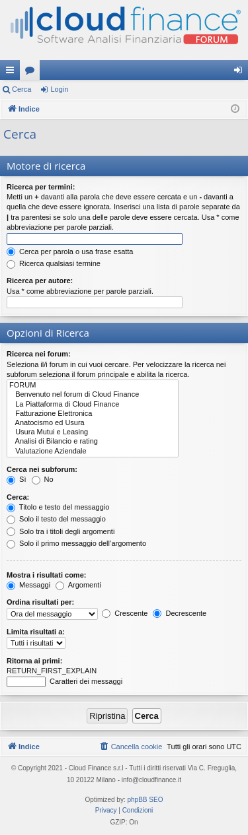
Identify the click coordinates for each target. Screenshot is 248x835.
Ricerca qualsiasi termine (54, 263)
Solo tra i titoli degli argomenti (60, 531)
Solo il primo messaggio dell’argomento (76, 543)
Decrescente (179, 613)
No (43, 479)
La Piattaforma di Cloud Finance (92, 404)
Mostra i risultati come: (46, 575)
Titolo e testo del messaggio (58, 507)
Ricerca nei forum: (39, 354)
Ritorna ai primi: (34, 661)
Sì (16, 479)
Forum (32, 72)
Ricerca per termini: (41, 187)
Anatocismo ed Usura (92, 423)
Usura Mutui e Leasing (92, 432)
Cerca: (18, 497)
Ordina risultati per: (40, 602)
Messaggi (28, 585)
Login (59, 89)
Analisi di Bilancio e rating (92, 441)
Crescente (124, 613)
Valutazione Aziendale (92, 451)
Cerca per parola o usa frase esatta (70, 251)
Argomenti (78, 585)
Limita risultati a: (36, 632)
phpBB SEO (145, 799)
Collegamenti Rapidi (12, 72)
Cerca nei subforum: (42, 469)
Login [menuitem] (241, 72)
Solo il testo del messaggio (56, 519)
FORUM (92, 385)
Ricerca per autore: (40, 280)
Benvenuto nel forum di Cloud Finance (92, 394)
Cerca (21, 89)
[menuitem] (131, 746)
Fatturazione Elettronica (92, 413)
